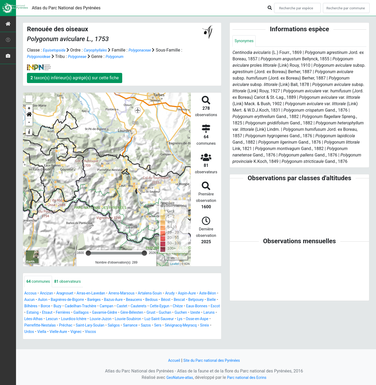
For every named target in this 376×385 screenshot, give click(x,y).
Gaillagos (169, 313)
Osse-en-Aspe (146, 325)
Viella (201, 332)
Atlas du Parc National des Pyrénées (66, 7)
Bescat (30, 306)
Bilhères (82, 306)
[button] (29, 115)
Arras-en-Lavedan (99, 293)
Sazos (106, 332)
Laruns (124, 319)
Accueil (170, 360)
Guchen (92, 319)
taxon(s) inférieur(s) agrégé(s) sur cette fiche (74, 77)
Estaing (114, 313)
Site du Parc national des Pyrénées (213, 360)
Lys (127, 325)
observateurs (73, 281)
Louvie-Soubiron (68, 325)
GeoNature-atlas (176, 377)
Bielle (67, 306)
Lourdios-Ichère (190, 319)
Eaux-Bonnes (77, 313)
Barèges (128, 300)
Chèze (56, 313)
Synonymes (245, 41)
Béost (209, 300)
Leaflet (174, 263)
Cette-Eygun (35, 313)
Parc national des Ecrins (249, 377)
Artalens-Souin (167, 293)
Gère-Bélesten (37, 319)
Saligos (70, 332)
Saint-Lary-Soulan (43, 332)
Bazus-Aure (150, 300)
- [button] (29, 122)
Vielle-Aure (34, 338)
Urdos (186, 332)
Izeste (109, 319)
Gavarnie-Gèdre (195, 313)
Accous (31, 293)
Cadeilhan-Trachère (139, 306)
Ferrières (148, 313)
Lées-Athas (145, 319)
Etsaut (131, 313)
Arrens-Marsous (135, 293)
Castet (186, 306)
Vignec (54, 338)
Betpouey (49, 306)
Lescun (165, 319)
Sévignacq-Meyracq (145, 332)
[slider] (88, 253)
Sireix (173, 332)
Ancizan (49, 293)
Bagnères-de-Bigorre (98, 300)
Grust (59, 319)
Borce (99, 306)
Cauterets (204, 306)
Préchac (210, 325)
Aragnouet (70, 293)
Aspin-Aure (209, 293)
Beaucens (174, 300)
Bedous (194, 300)
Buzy (112, 306)
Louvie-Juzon (37, 325)
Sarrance (88, 332)
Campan (169, 306)
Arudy (189, 293)
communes (40, 281)
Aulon (70, 300)
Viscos (70, 338)
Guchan (75, 319)
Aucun (55, 300)
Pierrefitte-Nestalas (181, 325)
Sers (119, 332)
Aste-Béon (36, 300)
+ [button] (29, 108)
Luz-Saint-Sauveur (104, 325)
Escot (98, 313)
